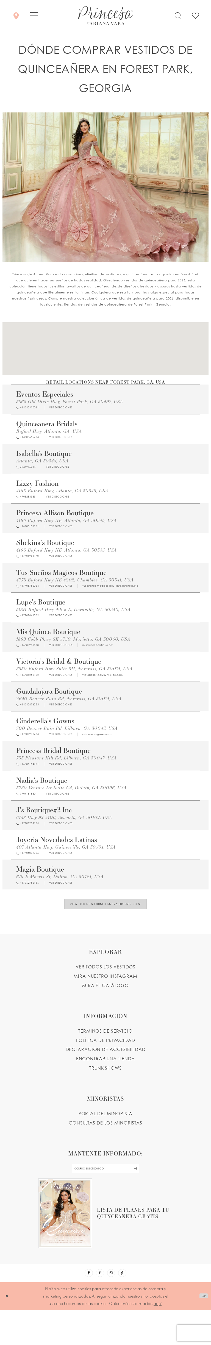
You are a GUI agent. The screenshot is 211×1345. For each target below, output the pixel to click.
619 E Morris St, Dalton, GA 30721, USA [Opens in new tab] (60, 899)
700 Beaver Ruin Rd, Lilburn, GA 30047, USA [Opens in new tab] (67, 744)
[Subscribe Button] (148, 1198)
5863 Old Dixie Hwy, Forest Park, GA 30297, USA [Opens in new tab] (69, 401)
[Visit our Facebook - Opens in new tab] (84, 1306)
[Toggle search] (178, 15)
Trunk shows (105, 1096)
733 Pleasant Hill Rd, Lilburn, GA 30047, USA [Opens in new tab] (66, 775)
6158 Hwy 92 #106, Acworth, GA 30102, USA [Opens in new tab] (64, 837)
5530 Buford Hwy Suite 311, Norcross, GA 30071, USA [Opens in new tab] (74, 681)
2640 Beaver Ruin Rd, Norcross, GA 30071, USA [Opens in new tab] (68, 712)
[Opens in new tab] (74, 408)
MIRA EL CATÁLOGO (105, 1013)
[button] (34, 15)
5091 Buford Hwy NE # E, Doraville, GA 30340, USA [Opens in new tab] (73, 619)
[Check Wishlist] (195, 15)
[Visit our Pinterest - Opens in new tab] (98, 1306)
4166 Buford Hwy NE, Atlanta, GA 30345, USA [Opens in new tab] (66, 526)
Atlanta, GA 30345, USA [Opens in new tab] (42, 464)
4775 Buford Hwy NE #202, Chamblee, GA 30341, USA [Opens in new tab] (75, 588)
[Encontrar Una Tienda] (16, 15)
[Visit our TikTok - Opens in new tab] (127, 1306)
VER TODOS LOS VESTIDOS (106, 995)
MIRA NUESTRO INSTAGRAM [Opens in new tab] (105, 1004)
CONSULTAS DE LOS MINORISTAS (105, 1151)
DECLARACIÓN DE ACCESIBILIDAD (106, 1077)
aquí (158, 1338)
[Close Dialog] (8, 1331)
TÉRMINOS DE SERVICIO (105, 1059)
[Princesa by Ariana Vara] (105, 15)
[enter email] (105, 1198)
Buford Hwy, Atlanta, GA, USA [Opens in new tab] (49, 432)
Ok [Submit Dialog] (202, 1331)
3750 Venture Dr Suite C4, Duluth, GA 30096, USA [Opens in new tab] (71, 806)
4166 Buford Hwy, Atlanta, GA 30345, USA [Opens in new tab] (62, 495)
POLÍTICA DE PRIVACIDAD (105, 1068)
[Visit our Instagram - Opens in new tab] (113, 1306)
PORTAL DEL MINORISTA (106, 1142)
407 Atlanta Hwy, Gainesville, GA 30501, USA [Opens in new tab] (66, 868)
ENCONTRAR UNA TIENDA (105, 1087)
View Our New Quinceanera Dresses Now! (106, 930)
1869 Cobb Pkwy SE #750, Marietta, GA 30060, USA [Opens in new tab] (73, 650)
